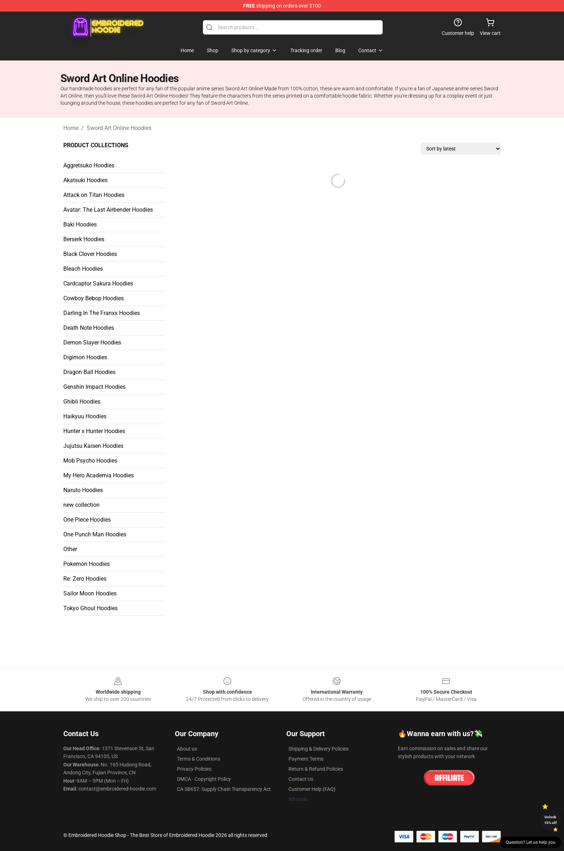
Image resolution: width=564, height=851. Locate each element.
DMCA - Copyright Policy (204, 779)
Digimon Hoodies (85, 357)
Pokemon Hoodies (86, 563)
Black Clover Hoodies (90, 254)
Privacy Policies (194, 769)
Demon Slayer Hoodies (92, 342)
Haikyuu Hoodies (84, 416)
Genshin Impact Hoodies (94, 386)
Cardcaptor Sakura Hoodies (98, 283)
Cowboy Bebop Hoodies (93, 298)
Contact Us (300, 779)
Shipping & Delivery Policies (318, 749)
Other (70, 549)
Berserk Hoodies (83, 239)
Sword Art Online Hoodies (119, 128)
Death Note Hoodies (88, 327)
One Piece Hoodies (87, 519)
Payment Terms (305, 759)
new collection (81, 504)
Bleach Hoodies (83, 268)
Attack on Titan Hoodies (93, 195)
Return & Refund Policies (315, 769)
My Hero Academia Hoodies (98, 475)
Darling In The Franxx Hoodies (101, 313)
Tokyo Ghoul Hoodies (90, 608)
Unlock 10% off (550, 820)
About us (187, 749)
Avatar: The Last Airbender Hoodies (108, 209)
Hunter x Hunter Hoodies (94, 431)
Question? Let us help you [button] (530, 842)
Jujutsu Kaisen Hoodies (93, 445)
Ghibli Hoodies (81, 401)
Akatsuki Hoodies (85, 180)
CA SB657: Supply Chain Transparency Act (224, 789)
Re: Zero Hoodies (84, 578)
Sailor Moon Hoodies (90, 593)
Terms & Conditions (198, 759)
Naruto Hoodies (83, 490)
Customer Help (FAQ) (312, 789)
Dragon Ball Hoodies (89, 372)
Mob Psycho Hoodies (90, 460)
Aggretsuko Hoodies (88, 165)
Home (70, 128)
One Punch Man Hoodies (94, 534)
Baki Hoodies (80, 224)
